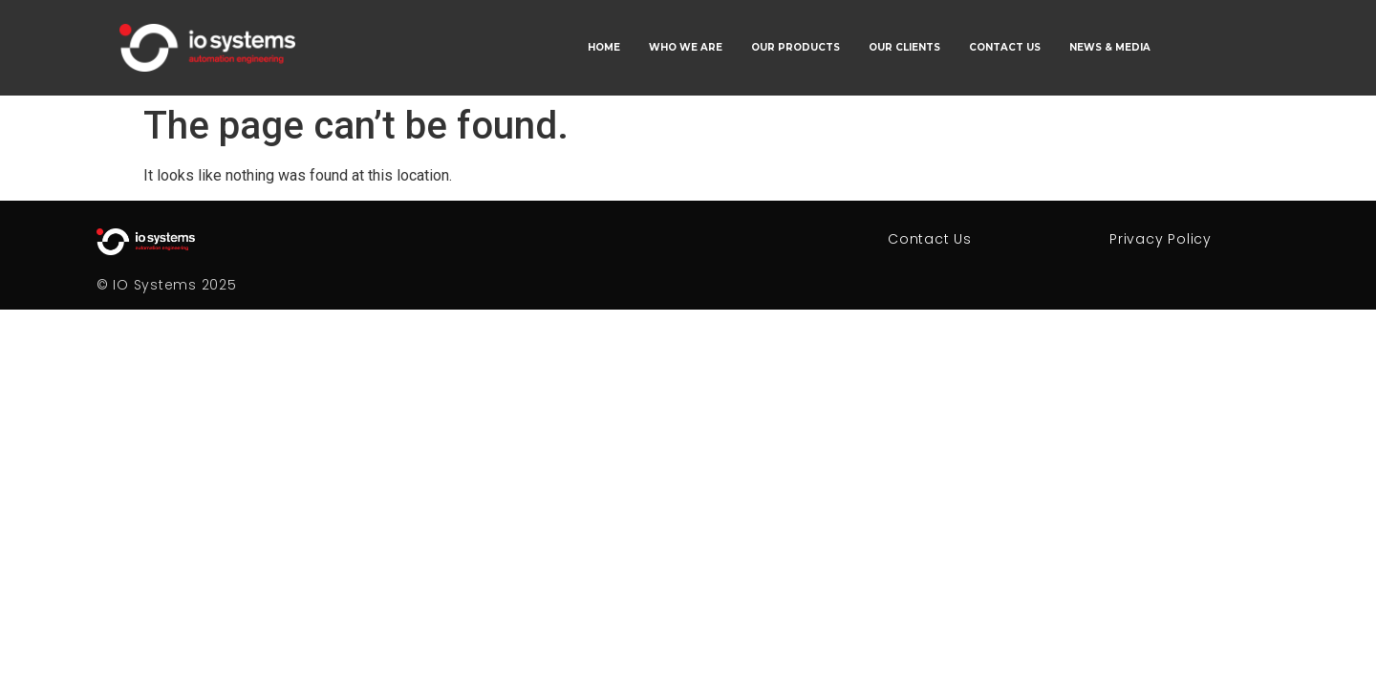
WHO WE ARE (685, 47)
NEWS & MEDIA (1109, 47)
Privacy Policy (1160, 238)
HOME (604, 47)
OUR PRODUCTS (795, 47)
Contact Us (930, 238)
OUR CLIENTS (904, 47)
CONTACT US (1005, 47)
